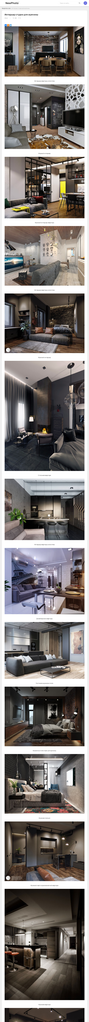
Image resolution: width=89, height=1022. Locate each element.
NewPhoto (12, 3)
